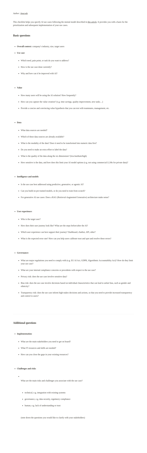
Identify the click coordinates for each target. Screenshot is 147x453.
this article (92, 22)
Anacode (24, 13)
